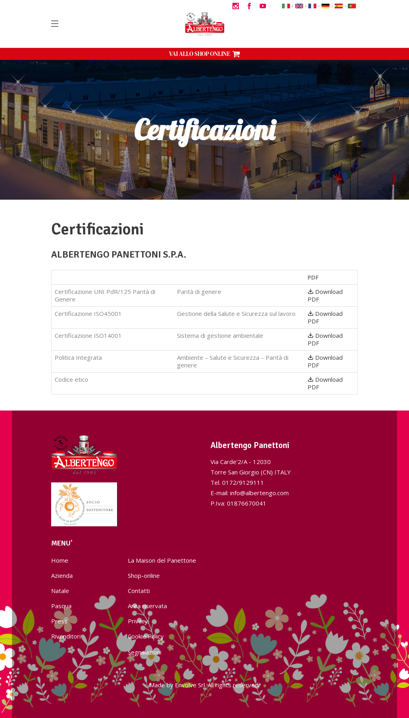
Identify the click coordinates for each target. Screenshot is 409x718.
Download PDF (325, 295)
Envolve (186, 685)
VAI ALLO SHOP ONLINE (204, 54)
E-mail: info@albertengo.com (249, 493)
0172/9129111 (243, 482)
